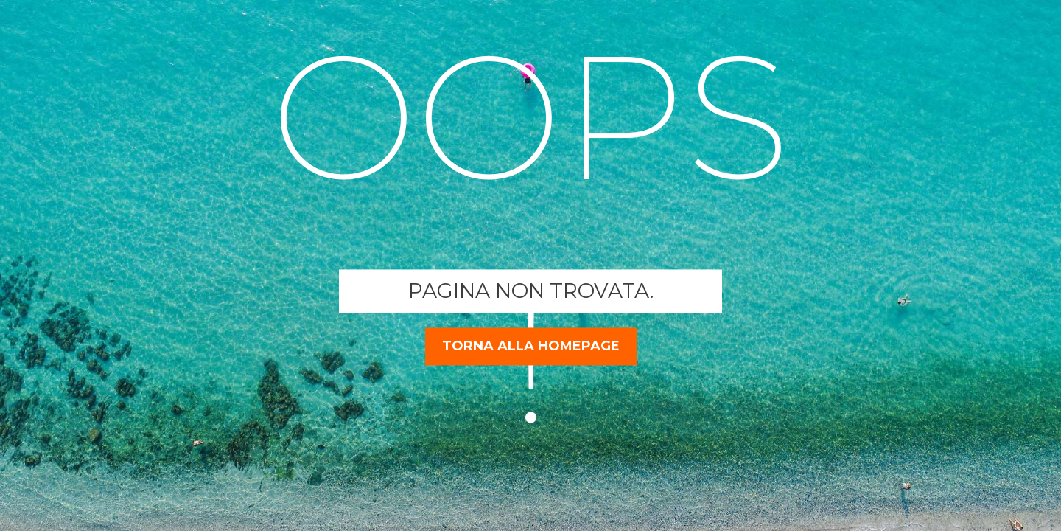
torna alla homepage (531, 346)
